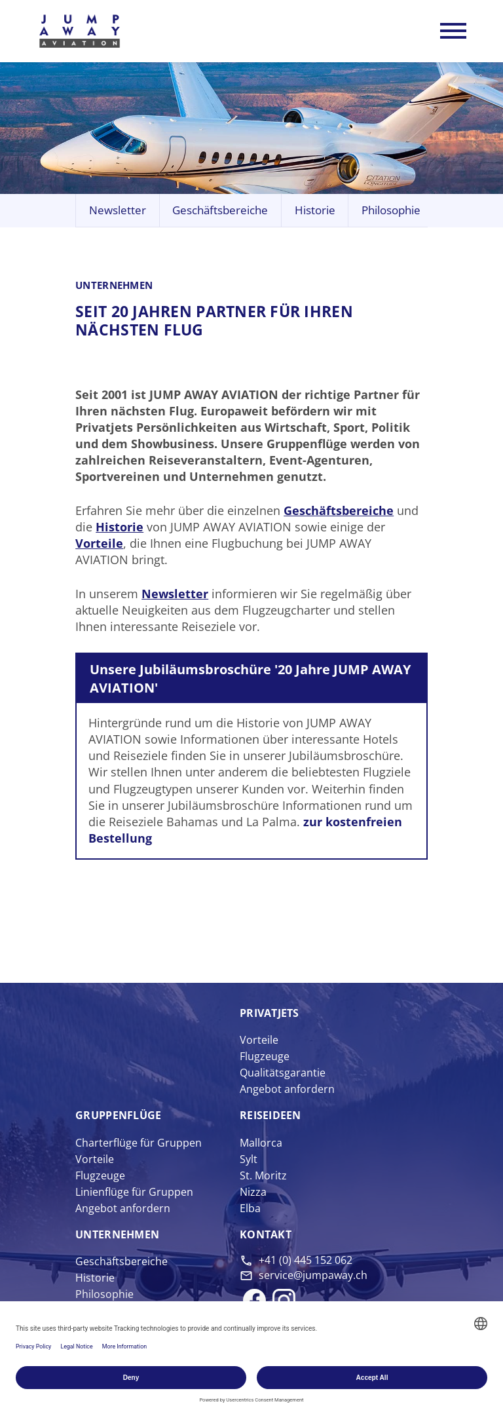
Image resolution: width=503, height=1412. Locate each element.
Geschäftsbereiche (220, 211)
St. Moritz (263, 1177)
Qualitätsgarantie (283, 1074)
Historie (315, 211)
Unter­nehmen (117, 1236)
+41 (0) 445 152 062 (305, 1261)
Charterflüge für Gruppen (138, 1143)
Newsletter (117, 211)
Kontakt (265, 1236)
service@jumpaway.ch (313, 1276)
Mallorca (261, 1143)
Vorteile (99, 544)
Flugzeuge (264, 1057)
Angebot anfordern (287, 1090)
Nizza (253, 1193)
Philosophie (391, 211)
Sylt (248, 1160)
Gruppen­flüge (118, 1116)
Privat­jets (269, 1013)
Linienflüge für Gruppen (134, 1193)
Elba (250, 1209)
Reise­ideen (270, 1116)
